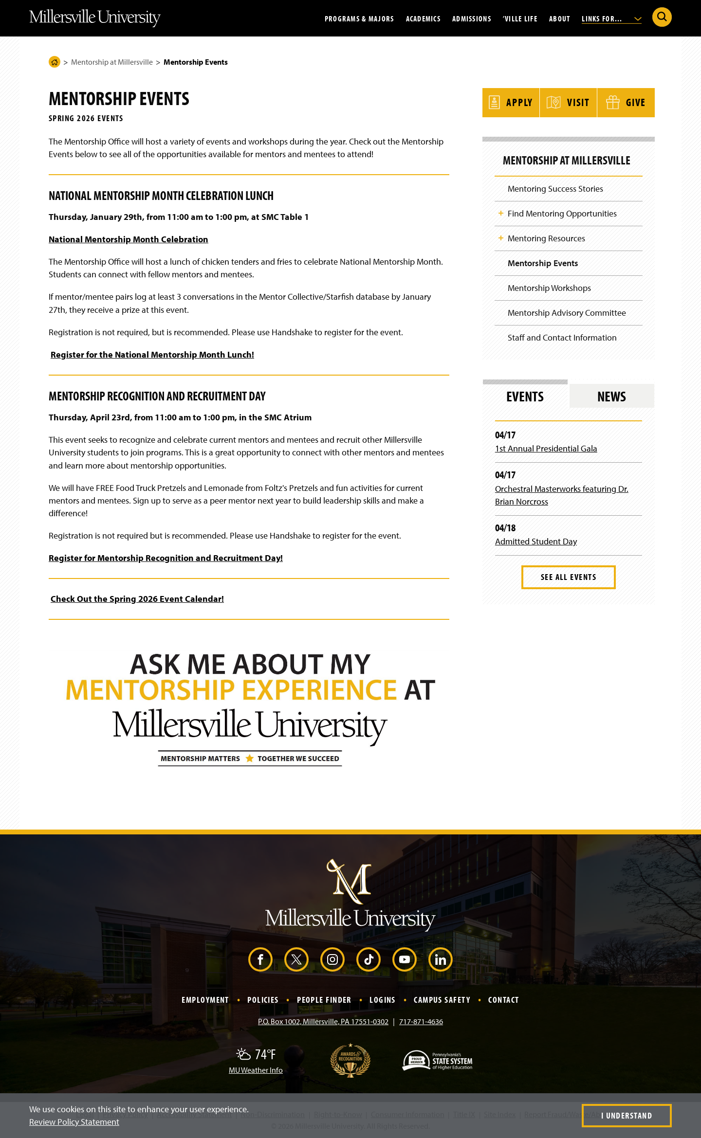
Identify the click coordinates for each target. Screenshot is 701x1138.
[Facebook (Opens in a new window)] (260, 959)
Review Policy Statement (74, 1121)
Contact (503, 999)
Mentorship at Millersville (112, 62)
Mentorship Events (543, 262)
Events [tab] (525, 396)
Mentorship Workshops (549, 287)
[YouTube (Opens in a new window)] (404, 959)
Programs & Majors (359, 18)
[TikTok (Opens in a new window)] (368, 959)
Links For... (612, 18)
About (559, 18)
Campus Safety (442, 999)
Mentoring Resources (546, 237)
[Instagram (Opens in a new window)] (332, 959)
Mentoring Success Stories (555, 187)
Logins (382, 999)
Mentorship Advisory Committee (567, 312)
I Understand (626, 1115)
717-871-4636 (421, 1021)
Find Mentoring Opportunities (562, 212)
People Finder (324, 999)
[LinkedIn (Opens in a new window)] (440, 959)
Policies (263, 999)
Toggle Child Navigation (501, 211)
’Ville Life (520, 18)
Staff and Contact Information (562, 337)
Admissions (471, 18)
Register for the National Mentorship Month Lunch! (152, 354)
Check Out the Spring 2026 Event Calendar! (137, 598)
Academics (423, 18)
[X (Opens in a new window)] (296, 959)
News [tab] (611, 396)
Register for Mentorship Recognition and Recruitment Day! (166, 557)
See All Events (568, 576)
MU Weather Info (256, 1070)
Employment (205, 999)
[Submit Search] (662, 17)
